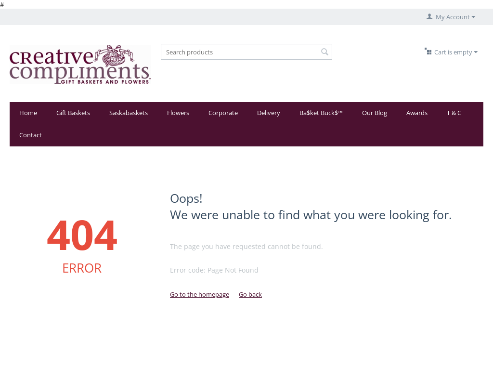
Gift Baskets (73, 112)
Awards (417, 112)
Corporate (223, 112)
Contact (30, 135)
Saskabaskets (128, 112)
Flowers (178, 112)
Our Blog (374, 112)
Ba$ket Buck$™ (321, 112)
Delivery (268, 112)
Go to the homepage (199, 294)
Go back (250, 294)
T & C (454, 112)
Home (28, 112)
